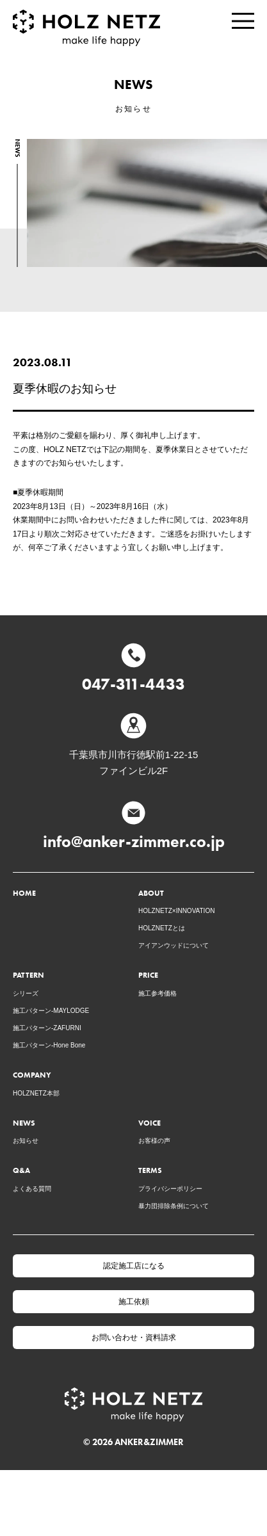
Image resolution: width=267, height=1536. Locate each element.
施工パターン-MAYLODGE (51, 1010)
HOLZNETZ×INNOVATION (176, 910)
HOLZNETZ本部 (36, 1093)
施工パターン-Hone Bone (49, 1045)
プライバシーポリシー (170, 1188)
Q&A (21, 1170)
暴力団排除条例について (173, 1205)
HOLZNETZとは (161, 928)
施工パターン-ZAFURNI (47, 1027)
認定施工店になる (134, 1265)
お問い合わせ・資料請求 (134, 1337)
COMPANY (32, 1074)
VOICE (149, 1123)
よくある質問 (32, 1188)
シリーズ (25, 993)
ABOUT (151, 893)
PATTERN (28, 975)
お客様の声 (154, 1140)
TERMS (150, 1170)
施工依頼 (133, 1301)
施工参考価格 (157, 993)
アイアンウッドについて (173, 945)
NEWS (24, 1123)
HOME (24, 893)
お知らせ (25, 1140)
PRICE (148, 975)
